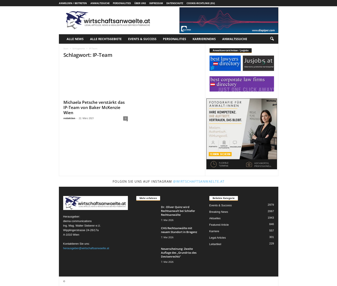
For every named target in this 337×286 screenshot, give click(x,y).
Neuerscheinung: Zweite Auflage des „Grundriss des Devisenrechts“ (178, 252)
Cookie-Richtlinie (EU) (201, 3)
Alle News (75, 39)
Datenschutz (174, 3)
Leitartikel (215, 244)
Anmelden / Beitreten (73, 3)
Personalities (122, 3)
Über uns (140, 3)
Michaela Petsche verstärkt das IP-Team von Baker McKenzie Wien (94, 107)
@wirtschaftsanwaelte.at (199, 181)
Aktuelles (215, 218)
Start (65, 48)
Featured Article (219, 224)
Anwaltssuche (100, 3)
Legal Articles (217, 237)
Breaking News (218, 211)
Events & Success (142, 39)
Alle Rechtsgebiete (106, 39)
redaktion (69, 118)
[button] (272, 39)
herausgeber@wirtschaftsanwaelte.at (86, 248)
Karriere (214, 231)
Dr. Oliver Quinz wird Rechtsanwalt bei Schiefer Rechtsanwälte (178, 211)
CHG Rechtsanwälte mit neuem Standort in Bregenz (179, 230)
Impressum (156, 3)
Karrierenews (204, 39)
